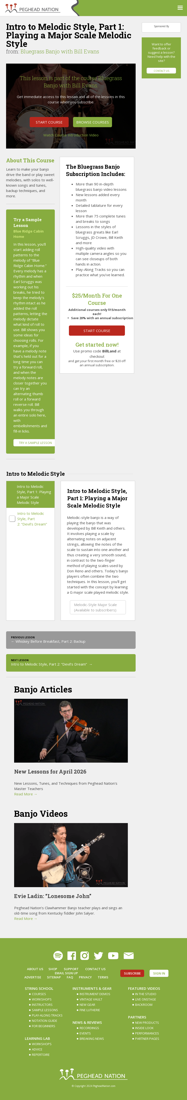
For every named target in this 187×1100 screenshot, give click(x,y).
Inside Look (144, 1028)
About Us (35, 969)
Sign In (159, 973)
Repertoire (41, 1054)
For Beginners (43, 1026)
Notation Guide (44, 1020)
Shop (52, 969)
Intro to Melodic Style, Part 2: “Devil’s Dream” (32, 518)
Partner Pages (147, 1038)
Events (85, 1033)
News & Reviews (87, 1022)
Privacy (85, 977)
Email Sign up (66, 973)
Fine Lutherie (90, 1010)
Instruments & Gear (92, 988)
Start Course (49, 122)
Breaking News (92, 1038)
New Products (147, 1022)
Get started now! (97, 344)
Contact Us (161, 71)
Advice (37, 1049)
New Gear (87, 1004)
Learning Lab (37, 1038)
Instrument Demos (95, 994)
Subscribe (132, 973)
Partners (137, 1017)
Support (71, 969)
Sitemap (54, 977)
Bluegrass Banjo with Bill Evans (59, 51)
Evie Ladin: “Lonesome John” (52, 896)
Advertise (32, 977)
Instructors (42, 1004)
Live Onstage (145, 999)
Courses (39, 994)
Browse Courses (92, 122)
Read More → (25, 794)
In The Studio (145, 994)
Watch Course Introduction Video (71, 135)
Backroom (143, 1004)
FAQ (70, 977)
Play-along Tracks (47, 1015)
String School (39, 988)
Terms (103, 977)
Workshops (42, 999)
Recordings (89, 1028)
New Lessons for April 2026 (50, 771)
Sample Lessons (45, 1010)
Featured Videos (144, 988)
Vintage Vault (91, 999)
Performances (147, 1033)
